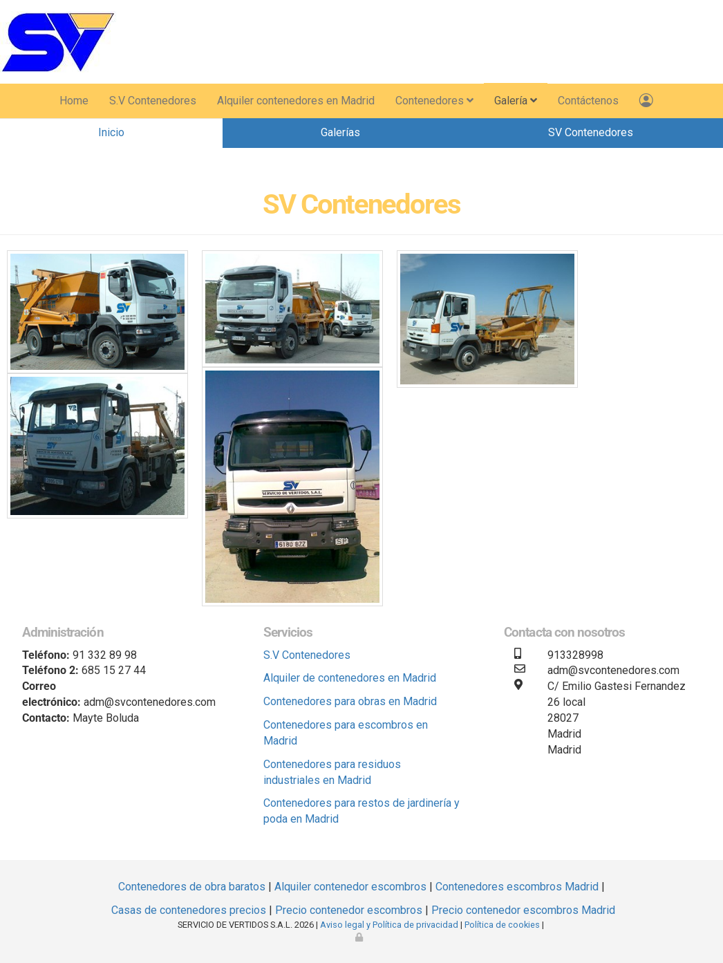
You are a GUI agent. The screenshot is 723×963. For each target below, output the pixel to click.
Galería (515, 100)
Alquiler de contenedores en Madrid (349, 677)
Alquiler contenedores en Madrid (296, 100)
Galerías (340, 132)
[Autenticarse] (360, 937)
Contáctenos (588, 100)
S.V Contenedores (152, 100)
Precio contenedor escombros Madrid (523, 910)
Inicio (111, 132)
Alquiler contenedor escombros (350, 886)
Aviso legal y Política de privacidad (389, 924)
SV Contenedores (590, 132)
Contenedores (434, 100)
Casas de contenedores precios (188, 910)
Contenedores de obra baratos (191, 886)
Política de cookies (502, 924)
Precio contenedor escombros (348, 910)
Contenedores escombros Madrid (517, 886)
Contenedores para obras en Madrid (350, 701)
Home (73, 100)
